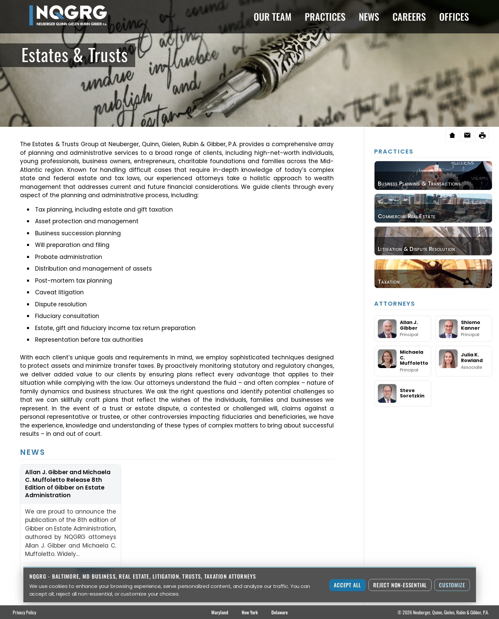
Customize (452, 585)
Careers (409, 16)
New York (250, 612)
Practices (325, 16)
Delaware (279, 612)
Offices (454, 16)
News (369, 16)
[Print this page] (482, 135)
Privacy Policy (24, 612)
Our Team (272, 16)
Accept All (347, 585)
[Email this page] (467, 135)
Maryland (219, 612)
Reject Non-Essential (400, 585)
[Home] (452, 135)
